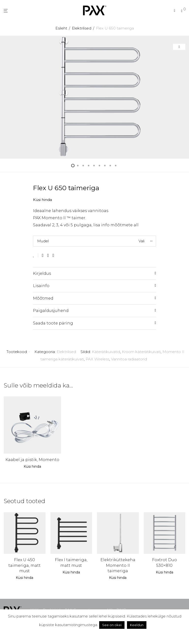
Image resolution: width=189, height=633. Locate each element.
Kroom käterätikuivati (141, 351)
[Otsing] (174, 10)
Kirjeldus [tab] (42, 273)
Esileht (61, 28)
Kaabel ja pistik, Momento (32, 459)
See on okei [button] (112, 625)
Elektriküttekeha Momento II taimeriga (117, 565)
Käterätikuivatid (106, 351)
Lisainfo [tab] (41, 285)
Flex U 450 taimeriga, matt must (24, 565)
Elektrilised (81, 28)
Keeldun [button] (136, 625)
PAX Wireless (97, 359)
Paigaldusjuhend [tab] (51, 310)
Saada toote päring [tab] (53, 323)
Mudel (43, 241)
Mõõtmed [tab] (43, 298)
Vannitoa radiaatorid (129, 359)
